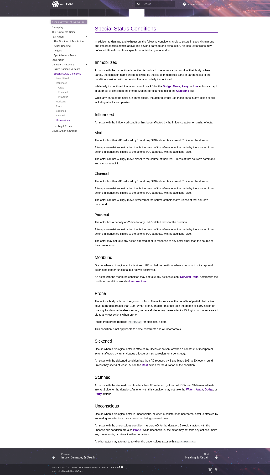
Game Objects (155, 12)
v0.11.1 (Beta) (58, 12)
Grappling (182, 90)
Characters (97, 12)
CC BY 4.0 (112, 467)
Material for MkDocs (72, 471)
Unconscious (138, 281)
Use (195, 86)
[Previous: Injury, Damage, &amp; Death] (74, 457)
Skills (124, 12)
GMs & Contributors (180, 12)
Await (199, 389)
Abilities (112, 12)
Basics (83, 12)
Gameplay (137, 12)
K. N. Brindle (83, 467)
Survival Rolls (189, 276)
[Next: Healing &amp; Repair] (200, 457)
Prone (137, 430)
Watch (190, 389)
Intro (73, 12)
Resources (201, 12)
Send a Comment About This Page (69, 22)
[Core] (56, 4)
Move (176, 86)
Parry (185, 86)
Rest (145, 365)
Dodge (167, 86)
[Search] (155, 4)
